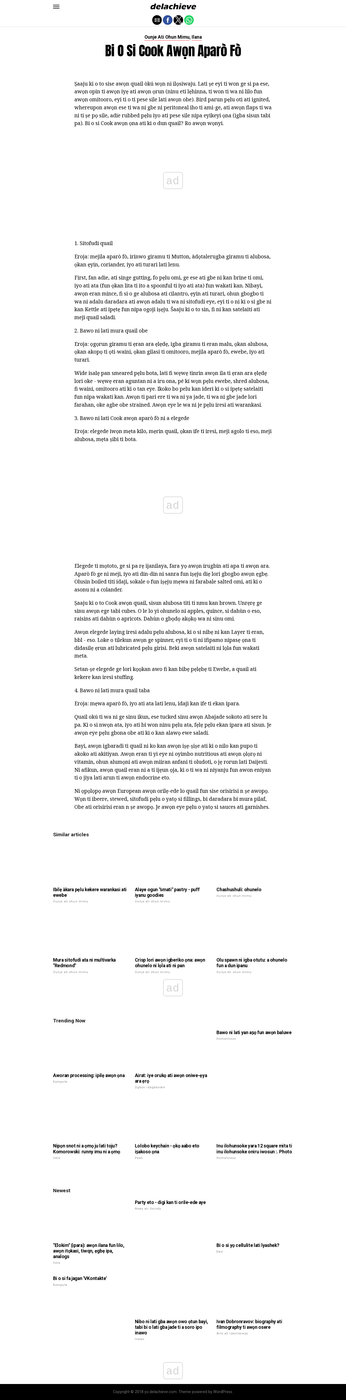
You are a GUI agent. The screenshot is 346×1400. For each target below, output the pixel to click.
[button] (56, 7)
